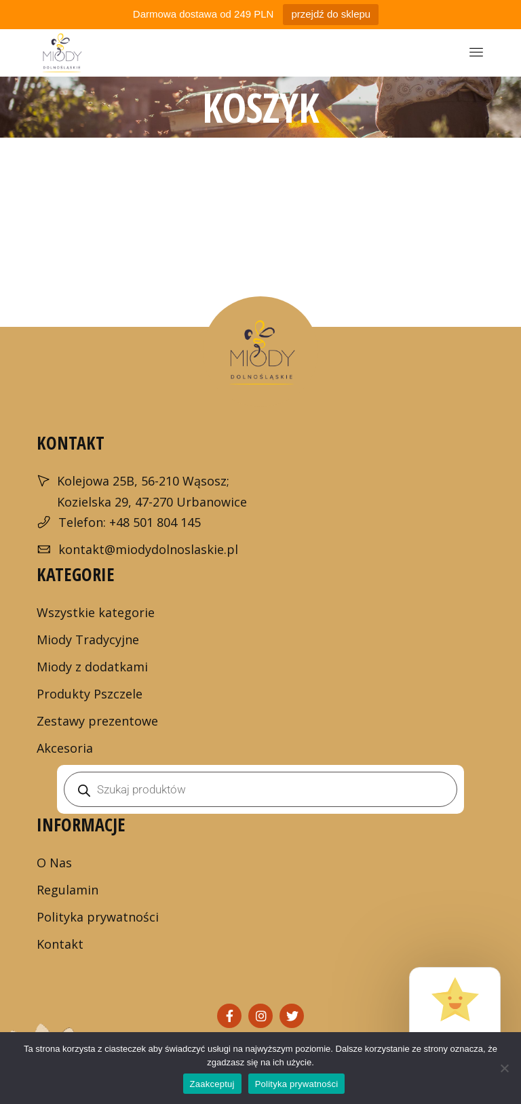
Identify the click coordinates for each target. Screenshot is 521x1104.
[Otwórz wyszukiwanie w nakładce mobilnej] (260, 789)
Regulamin (67, 890)
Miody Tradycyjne (88, 639)
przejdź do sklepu (330, 14)
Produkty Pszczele (89, 694)
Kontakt (60, 944)
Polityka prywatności (98, 917)
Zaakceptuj (212, 1084)
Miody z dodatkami (92, 666)
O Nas (54, 862)
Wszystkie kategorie (96, 612)
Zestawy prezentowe (97, 721)
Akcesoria (65, 748)
